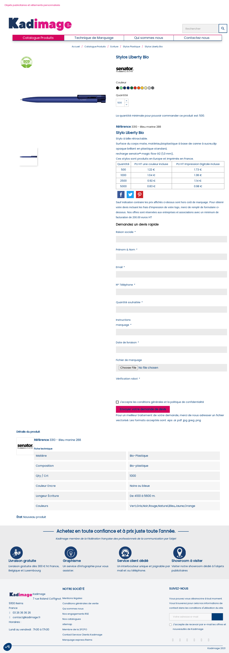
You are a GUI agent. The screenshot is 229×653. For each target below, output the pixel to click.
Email (120, 266)
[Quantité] (120, 102)
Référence (123, 126)
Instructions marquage (123, 321)
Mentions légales (72, 597)
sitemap (67, 623)
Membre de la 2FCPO (74, 628)
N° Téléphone (125, 284)
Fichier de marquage (129, 359)
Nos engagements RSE (75, 613)
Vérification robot (128, 378)
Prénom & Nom (126, 249)
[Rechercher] (204, 28)
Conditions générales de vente (80, 602)
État (19, 516)
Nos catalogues (71, 618)
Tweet (130, 193)
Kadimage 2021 (216, 647)
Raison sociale (125, 231)
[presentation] (143, 389)
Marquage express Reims (77, 639)
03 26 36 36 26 (22, 612)
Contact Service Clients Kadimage (82, 634)
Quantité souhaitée (129, 301)
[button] (7, 647)
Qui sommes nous (73, 608)
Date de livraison (127, 342)
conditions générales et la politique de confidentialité (170, 401)
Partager (121, 193)
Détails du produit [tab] (28, 431)
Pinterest (139, 193)
